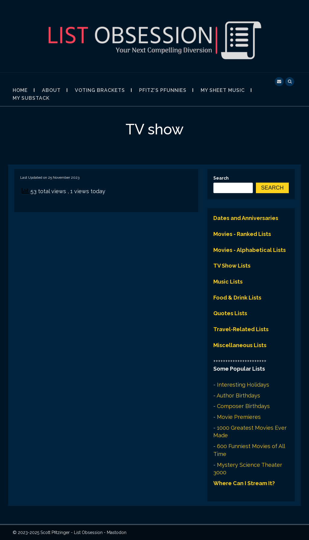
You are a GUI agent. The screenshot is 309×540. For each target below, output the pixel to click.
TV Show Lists (231, 265)
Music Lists (228, 281)
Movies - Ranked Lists (242, 234)
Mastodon (116, 532)
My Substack (31, 98)
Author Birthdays (238, 395)
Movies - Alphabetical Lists (249, 250)
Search (221, 178)
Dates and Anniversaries (245, 218)
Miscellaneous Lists (239, 345)
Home (20, 90)
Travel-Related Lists (241, 329)
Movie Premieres (239, 417)
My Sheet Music (223, 90)
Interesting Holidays (243, 384)
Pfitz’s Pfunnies (162, 90)
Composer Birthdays (243, 406)
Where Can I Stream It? (244, 483)
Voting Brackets (100, 90)
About (51, 90)
